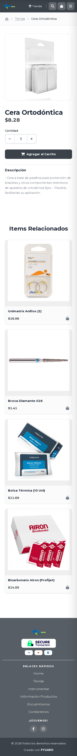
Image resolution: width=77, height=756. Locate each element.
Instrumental (38, 689)
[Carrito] (62, 6)
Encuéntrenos (38, 704)
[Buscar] (52, 6)
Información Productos (38, 696)
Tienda (20, 19)
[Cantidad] (21, 139)
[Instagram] (43, 729)
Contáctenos (39, 712)
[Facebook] (33, 729)
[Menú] (71, 6)
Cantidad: (11, 131)
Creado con (38, 750)
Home (38, 673)
